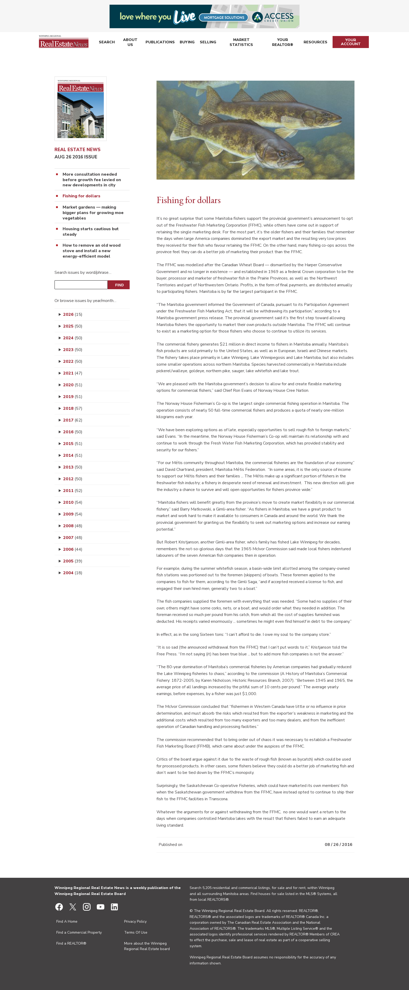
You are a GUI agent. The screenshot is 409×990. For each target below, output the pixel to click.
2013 (72, 467)
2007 (72, 538)
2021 (72, 373)
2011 (72, 491)
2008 (72, 526)
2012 (72, 479)
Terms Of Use (135, 932)
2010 (72, 502)
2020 (72, 385)
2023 (72, 350)
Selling (207, 43)
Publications (160, 43)
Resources (316, 43)
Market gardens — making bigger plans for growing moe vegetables (93, 213)
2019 (72, 397)
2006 (72, 549)
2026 (72, 314)
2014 (72, 455)
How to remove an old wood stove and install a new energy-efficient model (92, 251)
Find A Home (66, 921)
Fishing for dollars (81, 196)
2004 (72, 573)
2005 (72, 561)
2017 (72, 420)
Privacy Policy (135, 921)
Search (107, 43)
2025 (72, 326)
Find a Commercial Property (79, 932)
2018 (72, 408)
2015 (72, 444)
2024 (72, 338)
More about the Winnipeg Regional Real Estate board (147, 946)
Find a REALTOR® (71, 943)
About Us (130, 43)
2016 (72, 432)
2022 (72, 361)
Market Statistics (240, 43)
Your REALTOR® (283, 43)
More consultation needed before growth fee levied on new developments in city (92, 180)
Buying (186, 43)
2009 (72, 514)
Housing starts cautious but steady (91, 231)
